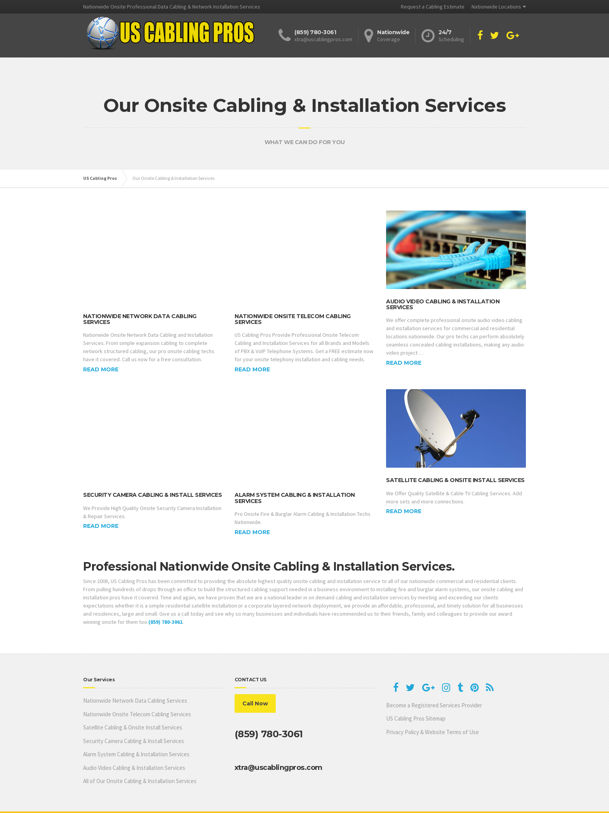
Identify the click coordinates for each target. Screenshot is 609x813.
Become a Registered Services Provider (434, 683)
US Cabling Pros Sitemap (415, 697)
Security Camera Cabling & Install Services (152, 473)
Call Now (255, 682)
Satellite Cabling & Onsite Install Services (455, 473)
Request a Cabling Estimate (433, 6)
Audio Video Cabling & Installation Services (442, 304)
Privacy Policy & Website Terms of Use (432, 710)
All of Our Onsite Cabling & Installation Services (140, 759)
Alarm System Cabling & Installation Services (295, 476)
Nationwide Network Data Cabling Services (140, 304)
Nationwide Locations (496, 6)
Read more (100, 354)
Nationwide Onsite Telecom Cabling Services (293, 304)
